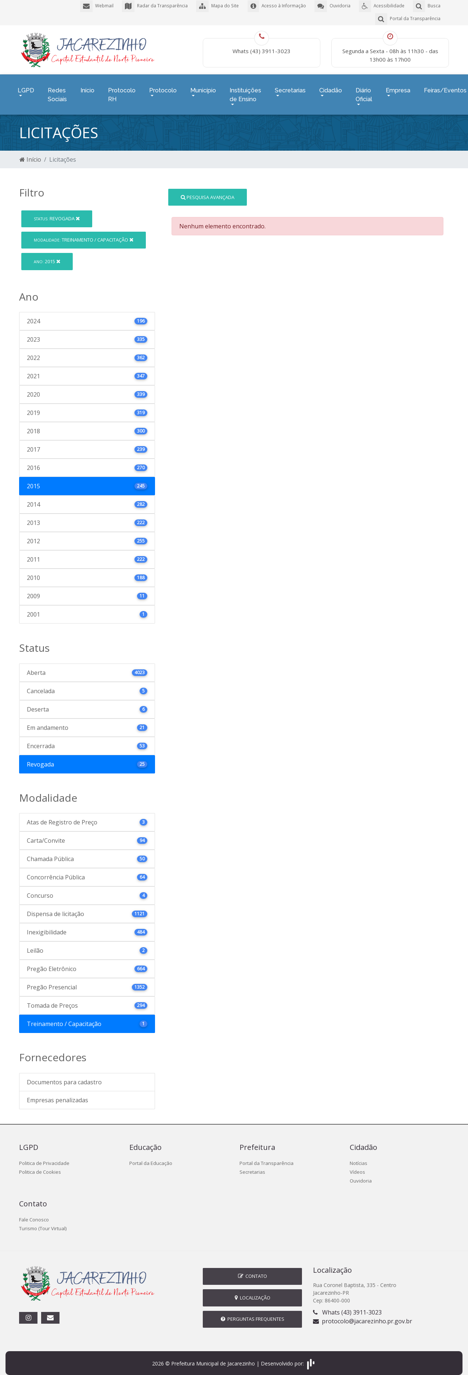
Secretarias (290, 86)
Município (203, 86)
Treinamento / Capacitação (83, 234)
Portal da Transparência (267, 1157)
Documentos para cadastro (64, 1077)
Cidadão (330, 86)
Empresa (398, 86)
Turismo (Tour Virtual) (42, 1223)
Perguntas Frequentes (252, 1313)
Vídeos (357, 1166)
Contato (252, 1270)
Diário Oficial (364, 91)
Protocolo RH (122, 91)
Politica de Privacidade (44, 1157)
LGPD (26, 86)
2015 (47, 256)
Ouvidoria (361, 1175)
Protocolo (163, 86)
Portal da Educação (150, 1157)
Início (87, 86)
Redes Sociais (57, 91)
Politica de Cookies (40, 1166)
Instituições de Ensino (245, 91)
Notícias (358, 1157)
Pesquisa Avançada (207, 191)
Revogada (57, 213)
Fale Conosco (34, 1214)
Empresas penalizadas (57, 1095)
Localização (252, 1292)
